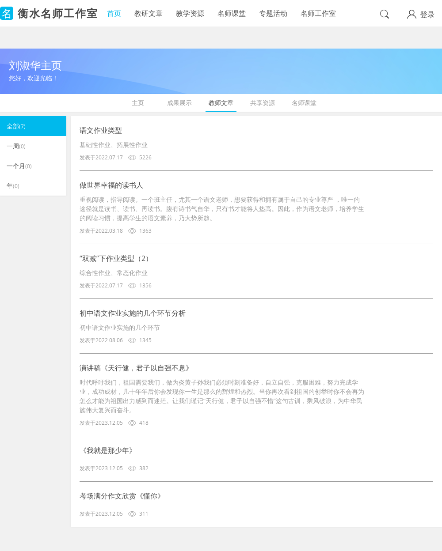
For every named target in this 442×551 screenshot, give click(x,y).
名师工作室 (318, 13)
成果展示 (179, 102)
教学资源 (190, 13)
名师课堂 (231, 13)
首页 (114, 13)
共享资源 (262, 102)
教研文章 (148, 13)
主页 (138, 102)
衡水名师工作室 (58, 13)
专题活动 (273, 13)
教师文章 (221, 102)
